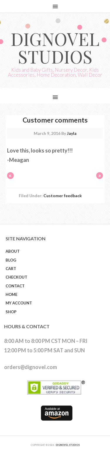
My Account (19, 303)
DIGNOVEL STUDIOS (68, 444)
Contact (15, 286)
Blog (11, 260)
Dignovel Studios (55, 47)
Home (11, 294)
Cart (11, 268)
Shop (11, 311)
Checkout (16, 277)
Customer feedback (62, 195)
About (13, 251)
